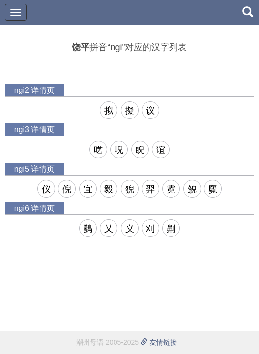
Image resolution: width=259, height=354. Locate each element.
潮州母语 (90, 342)
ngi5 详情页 (34, 169)
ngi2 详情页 (34, 90)
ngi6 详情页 (34, 208)
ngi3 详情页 (34, 129)
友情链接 (159, 342)
